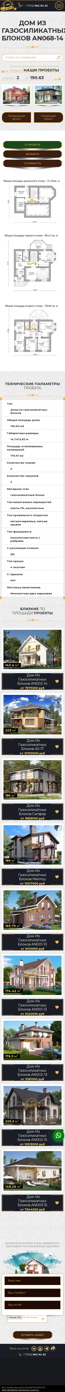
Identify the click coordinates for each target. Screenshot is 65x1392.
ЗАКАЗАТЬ (32, 154)
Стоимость (32, 163)
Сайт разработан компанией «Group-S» (20, 1390)
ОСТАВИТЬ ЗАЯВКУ (33, 1335)
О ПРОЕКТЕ (32, 144)
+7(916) (36, 5)
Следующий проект (48, 117)
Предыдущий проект (16, 117)
